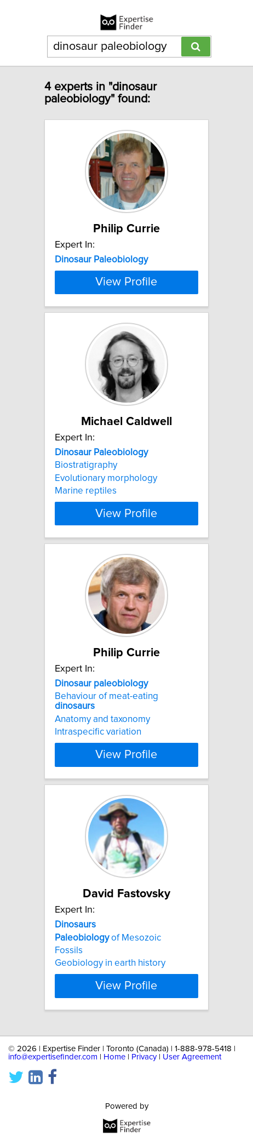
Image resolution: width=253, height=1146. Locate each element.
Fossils (69, 1008)
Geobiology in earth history (110, 1021)
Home (114, 1125)
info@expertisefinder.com (52, 1125)
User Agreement (192, 1125)
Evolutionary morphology (106, 526)
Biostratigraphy (86, 513)
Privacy (144, 1125)
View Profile (126, 330)
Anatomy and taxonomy (102, 777)
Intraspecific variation (98, 790)
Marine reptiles (86, 539)
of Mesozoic (108, 995)
